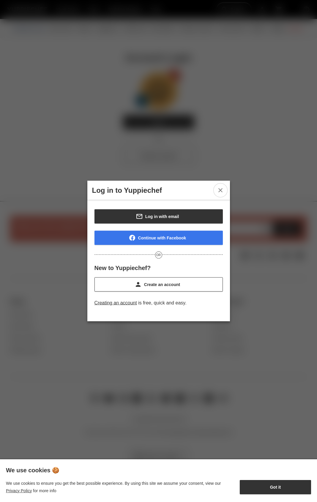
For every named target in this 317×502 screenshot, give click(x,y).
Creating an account (115, 302)
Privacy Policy (19, 490)
